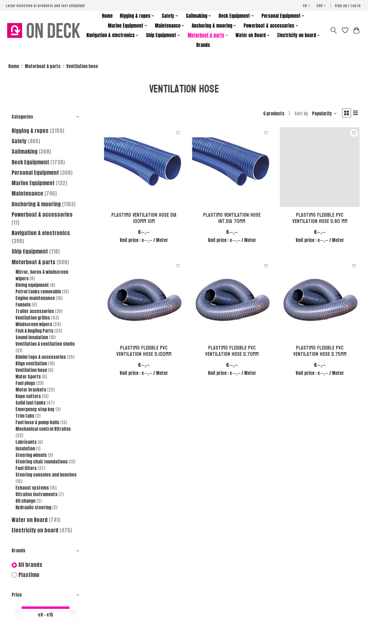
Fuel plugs (25, 383)
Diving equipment (32, 285)
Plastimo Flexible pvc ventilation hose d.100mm (143, 352)
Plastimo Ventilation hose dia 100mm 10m (144, 219)
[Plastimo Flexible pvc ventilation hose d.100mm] (144, 301)
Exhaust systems (32, 488)
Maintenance (27, 193)
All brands (30, 565)
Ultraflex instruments (36, 494)
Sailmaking (25, 151)
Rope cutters (28, 396)
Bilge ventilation (31, 363)
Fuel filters (26, 468)
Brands (203, 45)
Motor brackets (31, 389)
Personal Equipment (35, 173)
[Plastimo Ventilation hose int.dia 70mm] (232, 168)
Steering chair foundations (41, 461)
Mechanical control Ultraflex (43, 429)
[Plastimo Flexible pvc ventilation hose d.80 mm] (320, 168)
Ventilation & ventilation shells (45, 344)
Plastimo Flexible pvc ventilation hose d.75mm (320, 352)
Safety (19, 141)
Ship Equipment (30, 251)
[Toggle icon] (333, 30)
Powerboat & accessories (42, 214)
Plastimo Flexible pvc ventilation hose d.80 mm (319, 219)
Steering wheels (31, 455)
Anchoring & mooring (36, 204)
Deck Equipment (30, 162)
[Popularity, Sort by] (321, 114)
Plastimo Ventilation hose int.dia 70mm (232, 219)
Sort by (298, 114)
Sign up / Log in (348, 5)
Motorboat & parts (42, 66)
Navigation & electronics (41, 233)
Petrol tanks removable (38, 291)
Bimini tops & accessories (41, 357)
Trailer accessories (35, 311)
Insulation (25, 448)
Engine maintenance (35, 298)
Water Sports (28, 376)
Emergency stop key (35, 409)
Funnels (23, 304)
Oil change (25, 501)
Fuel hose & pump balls (37, 422)
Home (107, 15)
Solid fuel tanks (30, 403)
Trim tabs (25, 416)
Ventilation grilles (33, 318)
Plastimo (28, 575)
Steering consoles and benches (46, 474)
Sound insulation (32, 337)
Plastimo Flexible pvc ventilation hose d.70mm (232, 352)
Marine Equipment (33, 183)
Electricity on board (36, 530)
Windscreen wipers (34, 324)
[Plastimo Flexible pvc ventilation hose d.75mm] (320, 301)
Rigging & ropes (30, 131)
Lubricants (26, 442)
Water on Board (30, 520)
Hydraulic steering (33, 507)
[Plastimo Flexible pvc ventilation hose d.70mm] (232, 301)
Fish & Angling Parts (34, 331)
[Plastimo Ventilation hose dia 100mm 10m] (144, 168)
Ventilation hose (31, 370)
